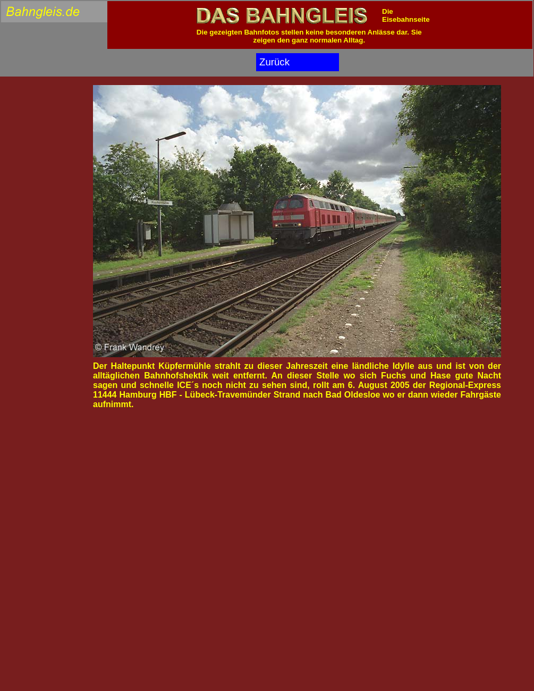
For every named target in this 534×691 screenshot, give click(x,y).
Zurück (274, 62)
